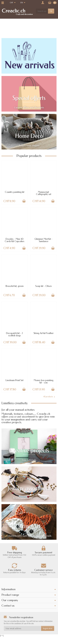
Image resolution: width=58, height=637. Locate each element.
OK (51, 11)
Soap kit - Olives (43, 286)
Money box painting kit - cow (43, 381)
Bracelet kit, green (14, 286)
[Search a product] (42, 11)
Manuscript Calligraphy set (43, 193)
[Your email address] (22, 628)
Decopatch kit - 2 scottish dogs (14, 334)
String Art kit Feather (43, 333)
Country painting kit (14, 192)
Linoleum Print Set (14, 380)
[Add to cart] (24, 201)
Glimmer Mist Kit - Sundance (43, 240)
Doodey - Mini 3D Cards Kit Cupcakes (14, 240)
